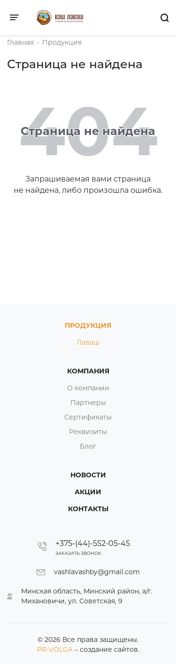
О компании (88, 388)
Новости (88, 475)
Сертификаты (88, 417)
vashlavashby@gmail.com (97, 572)
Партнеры (88, 402)
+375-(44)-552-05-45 (92, 543)
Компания (88, 371)
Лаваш (88, 342)
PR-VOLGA (56, 649)
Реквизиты (88, 431)
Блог (88, 446)
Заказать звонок (78, 553)
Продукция (88, 325)
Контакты (88, 509)
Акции (88, 492)
